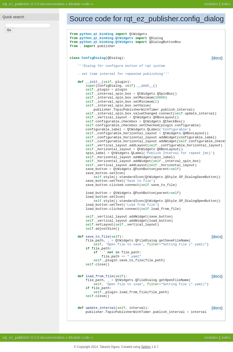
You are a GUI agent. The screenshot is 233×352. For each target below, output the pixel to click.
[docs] (217, 58)
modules (211, 4)
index (226, 4)
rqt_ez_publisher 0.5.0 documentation (34, 4)
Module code (79, 4)
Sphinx (146, 347)
